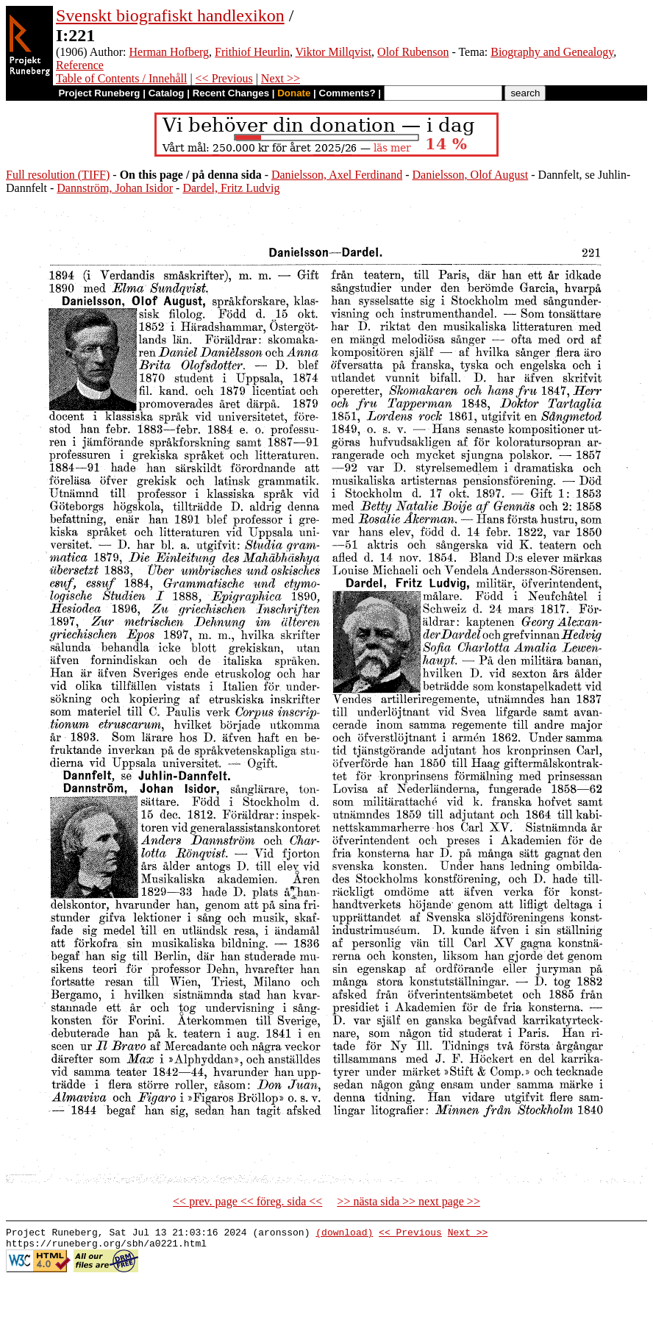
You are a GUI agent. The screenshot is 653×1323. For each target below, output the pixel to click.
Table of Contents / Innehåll (121, 78)
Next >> (280, 78)
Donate (293, 93)
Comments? (347, 93)
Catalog (167, 93)
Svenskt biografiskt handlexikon (170, 15)
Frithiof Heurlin (252, 52)
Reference (80, 65)
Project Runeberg (99, 93)
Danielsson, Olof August (470, 174)
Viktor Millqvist (334, 52)
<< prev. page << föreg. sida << (247, 1201)
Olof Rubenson (413, 52)
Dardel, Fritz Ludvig (230, 188)
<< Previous (224, 78)
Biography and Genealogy (551, 52)
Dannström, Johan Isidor (115, 188)
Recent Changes (231, 93)
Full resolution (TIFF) (58, 174)
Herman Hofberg (169, 52)
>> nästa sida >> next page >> (408, 1201)
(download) (344, 1234)
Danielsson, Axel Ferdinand (336, 174)
